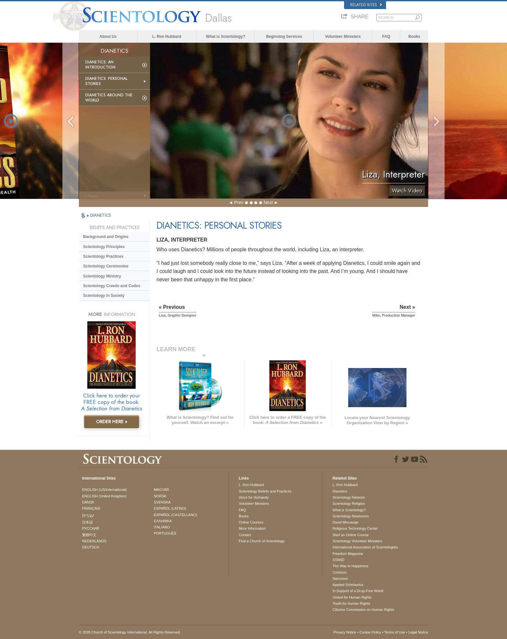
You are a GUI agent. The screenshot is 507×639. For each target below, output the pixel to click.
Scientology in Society (103, 295)
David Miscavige (345, 522)
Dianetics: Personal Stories (106, 81)
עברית (88, 515)
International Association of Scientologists (365, 547)
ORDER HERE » (111, 421)
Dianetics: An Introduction (100, 64)
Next (268, 202)
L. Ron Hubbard (166, 36)
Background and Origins (105, 236)
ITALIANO (162, 527)
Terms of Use (394, 632)
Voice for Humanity (253, 497)
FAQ (386, 36)
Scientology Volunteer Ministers (357, 541)
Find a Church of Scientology (261, 541)
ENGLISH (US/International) (104, 490)
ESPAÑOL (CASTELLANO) (175, 515)
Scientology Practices (103, 256)
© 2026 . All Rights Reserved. (130, 632)
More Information (252, 528)
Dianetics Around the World (109, 97)
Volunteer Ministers (343, 36)
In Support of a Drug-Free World (357, 591)
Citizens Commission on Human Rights (363, 610)
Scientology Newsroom (350, 516)
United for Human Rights (351, 597)
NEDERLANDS (94, 541)
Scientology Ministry (102, 276)
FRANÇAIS (91, 508)
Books (414, 36)
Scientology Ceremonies (105, 266)
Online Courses (251, 522)
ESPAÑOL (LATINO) (170, 508)
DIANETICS (100, 215)
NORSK (160, 496)
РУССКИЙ (90, 528)
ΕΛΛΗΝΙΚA (163, 521)
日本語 (87, 522)
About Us (108, 36)
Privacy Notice (344, 632)
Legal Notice (418, 632)
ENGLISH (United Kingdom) (104, 496)
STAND (338, 560)
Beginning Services (284, 36)
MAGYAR (161, 490)
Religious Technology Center (355, 528)
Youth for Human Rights (351, 603)
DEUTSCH (90, 547)
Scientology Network (348, 497)
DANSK (88, 502)
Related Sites (366, 5)
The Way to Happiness (350, 566)
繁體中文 (89, 535)
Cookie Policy (370, 632)
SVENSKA (162, 502)
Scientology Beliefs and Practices (265, 491)
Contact (245, 535)
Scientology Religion (348, 503)
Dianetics (339, 491)
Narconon (340, 578)
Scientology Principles (104, 246)
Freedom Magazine (347, 554)
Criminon (339, 572)
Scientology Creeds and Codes (111, 286)
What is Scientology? (225, 36)
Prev (238, 202)
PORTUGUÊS (165, 533)
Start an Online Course (350, 535)
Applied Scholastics (347, 585)
